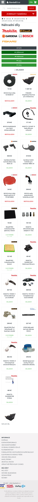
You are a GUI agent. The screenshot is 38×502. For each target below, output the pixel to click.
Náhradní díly (19, 21)
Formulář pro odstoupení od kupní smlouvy (18, 452)
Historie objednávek (9, 473)
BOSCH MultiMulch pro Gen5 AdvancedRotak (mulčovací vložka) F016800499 (9, 130)
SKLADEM (20, 70)
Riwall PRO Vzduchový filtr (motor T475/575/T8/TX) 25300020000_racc (9, 264)
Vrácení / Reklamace (9, 457)
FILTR (19, 48)
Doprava (5, 440)
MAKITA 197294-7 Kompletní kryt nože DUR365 (28, 295)
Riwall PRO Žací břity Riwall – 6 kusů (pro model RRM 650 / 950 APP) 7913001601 (9, 331)
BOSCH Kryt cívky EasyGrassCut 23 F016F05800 (9, 195)
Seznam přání (6, 475)
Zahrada (8, 19)
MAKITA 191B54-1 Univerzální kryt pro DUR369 (9, 295)
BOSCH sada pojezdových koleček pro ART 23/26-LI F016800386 (28, 197)
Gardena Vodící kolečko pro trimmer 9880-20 (28, 161)
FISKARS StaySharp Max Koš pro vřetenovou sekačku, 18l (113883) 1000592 (28, 96)
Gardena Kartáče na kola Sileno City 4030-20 (9, 161)
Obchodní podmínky (9, 445)
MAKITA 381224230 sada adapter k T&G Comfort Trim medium (28, 230)
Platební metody (7, 450)
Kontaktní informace (9, 442)
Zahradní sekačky (7, 21)
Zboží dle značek (8, 462)
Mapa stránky (6, 459)
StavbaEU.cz (16, 483)
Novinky (4, 478)
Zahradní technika (19, 19)
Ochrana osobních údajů (11, 447)
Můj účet (5, 470)
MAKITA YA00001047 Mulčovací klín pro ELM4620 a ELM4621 (28, 264)
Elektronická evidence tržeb (12, 454)
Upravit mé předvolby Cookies (12, 464)
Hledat (31, 8)
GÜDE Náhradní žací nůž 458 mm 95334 (28, 329)
